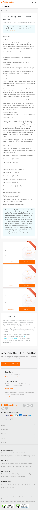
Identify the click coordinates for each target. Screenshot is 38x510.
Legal (23, 497)
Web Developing (5, 476)
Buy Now (26, 261)
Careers (3, 497)
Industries (23, 474)
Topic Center (4, 474)
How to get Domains (26, 463)
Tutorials (13, 476)
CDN (17, 453)
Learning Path (20, 466)
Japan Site (4, 463)
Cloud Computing (14, 474)
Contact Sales (16, 377)
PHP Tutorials (21, 476)
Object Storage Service (7, 456)
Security (33, 456)
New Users (28, 466)
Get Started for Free (11, 364)
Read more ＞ (12, 31)
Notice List (30, 497)
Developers (30, 474)
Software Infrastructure (8, 466)
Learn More (11, 261)
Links (2, 499)
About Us (9, 497)
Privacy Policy (17, 497)
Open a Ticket (9, 388)
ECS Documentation (14, 463)
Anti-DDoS (22, 453)
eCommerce (18, 456)
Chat (6, 377)
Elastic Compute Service (8, 453)
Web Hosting (26, 456)
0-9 (13, 487)
